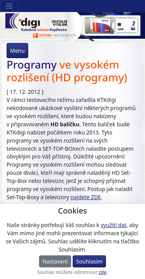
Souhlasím (89, 261)
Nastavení (55, 261)
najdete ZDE (85, 197)
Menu (17, 50)
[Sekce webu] (9, 6)
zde (102, 272)
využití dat (113, 225)
